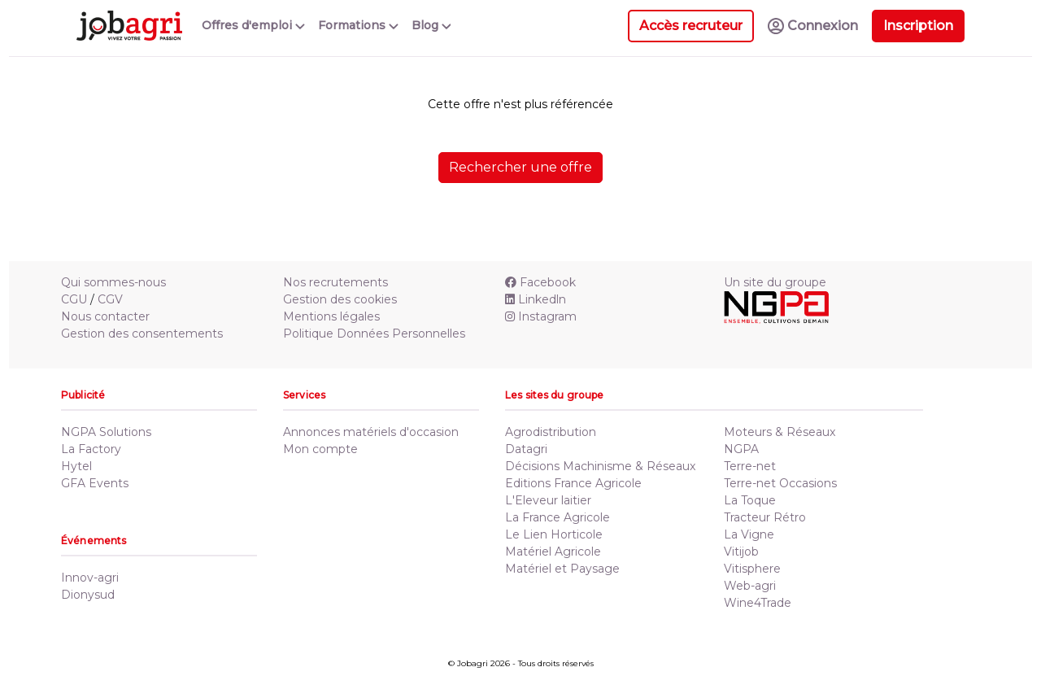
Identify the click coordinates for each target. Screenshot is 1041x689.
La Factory (91, 449)
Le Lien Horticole (554, 534)
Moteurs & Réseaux (779, 432)
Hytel (76, 466)
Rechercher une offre (520, 167)
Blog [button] (431, 25)
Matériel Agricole (553, 551)
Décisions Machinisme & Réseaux (600, 466)
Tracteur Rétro (765, 517)
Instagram (541, 316)
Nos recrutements (335, 282)
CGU (74, 299)
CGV (110, 299)
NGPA (741, 449)
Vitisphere (752, 568)
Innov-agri (90, 577)
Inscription (918, 25)
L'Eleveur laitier (548, 500)
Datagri (526, 449)
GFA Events (94, 483)
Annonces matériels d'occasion (371, 432)
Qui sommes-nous (113, 282)
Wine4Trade (757, 602)
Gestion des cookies (340, 299)
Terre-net (750, 466)
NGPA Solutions (106, 432)
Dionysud (88, 594)
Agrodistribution (550, 432)
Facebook (540, 282)
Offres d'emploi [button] (253, 25)
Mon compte (320, 449)
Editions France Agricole (573, 483)
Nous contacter (105, 316)
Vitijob (741, 551)
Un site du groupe (775, 282)
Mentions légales (331, 316)
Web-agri (750, 585)
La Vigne (749, 534)
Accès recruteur (691, 25)
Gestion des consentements (142, 333)
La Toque (750, 500)
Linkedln (535, 299)
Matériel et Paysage (562, 568)
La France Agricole (557, 517)
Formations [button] (358, 25)
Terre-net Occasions (780, 483)
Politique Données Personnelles (374, 333)
